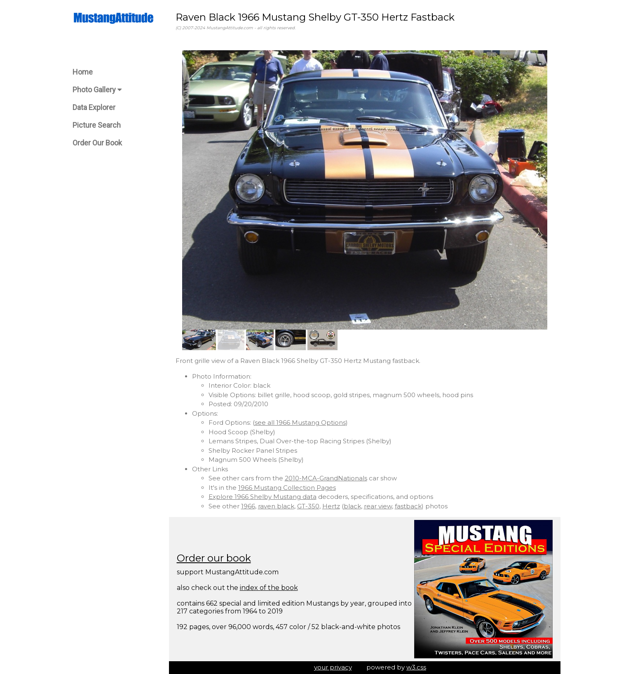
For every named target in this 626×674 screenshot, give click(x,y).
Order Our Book (97, 142)
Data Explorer (94, 107)
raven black (276, 506)
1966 (248, 506)
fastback (408, 506)
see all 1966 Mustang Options (300, 422)
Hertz (331, 506)
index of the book (269, 588)
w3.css (416, 667)
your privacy (333, 667)
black (352, 506)
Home (83, 72)
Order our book (214, 558)
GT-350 (308, 506)
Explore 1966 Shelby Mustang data (263, 497)
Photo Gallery (97, 89)
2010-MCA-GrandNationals (326, 478)
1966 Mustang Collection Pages (287, 487)
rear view (378, 506)
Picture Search (97, 125)
